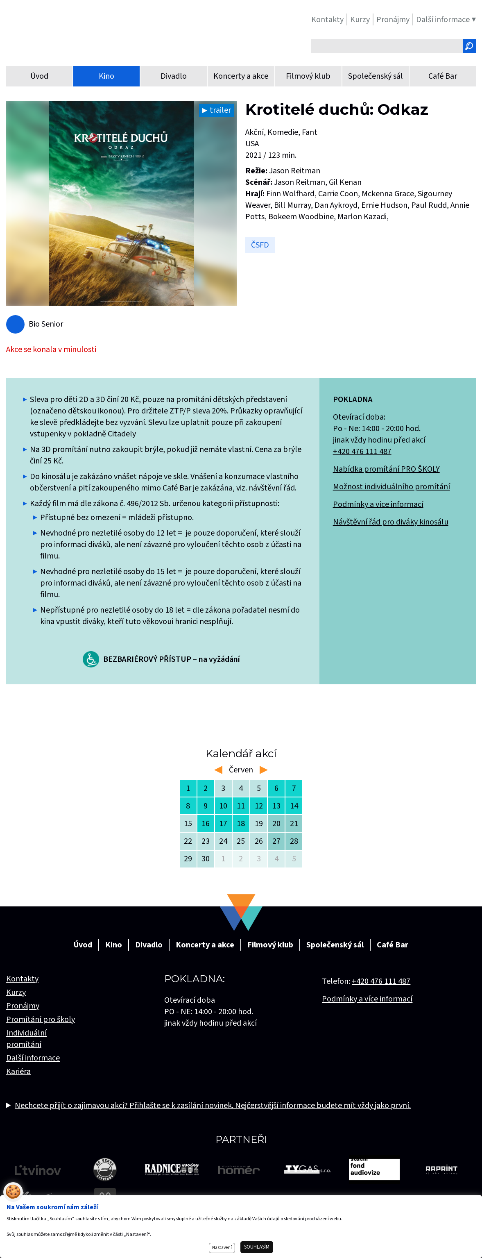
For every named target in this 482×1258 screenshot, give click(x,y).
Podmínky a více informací (378, 504)
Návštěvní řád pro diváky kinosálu (390, 522)
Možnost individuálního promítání (391, 487)
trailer (220, 110)
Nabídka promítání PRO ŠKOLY (386, 469)
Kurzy (16, 992)
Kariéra (18, 1071)
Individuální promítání (26, 1038)
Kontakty (22, 979)
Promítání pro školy (40, 1019)
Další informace (33, 1058)
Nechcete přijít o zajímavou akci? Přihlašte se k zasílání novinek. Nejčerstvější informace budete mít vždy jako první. (213, 1105)
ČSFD (260, 245)
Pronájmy (22, 1006)
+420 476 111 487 (362, 451)
